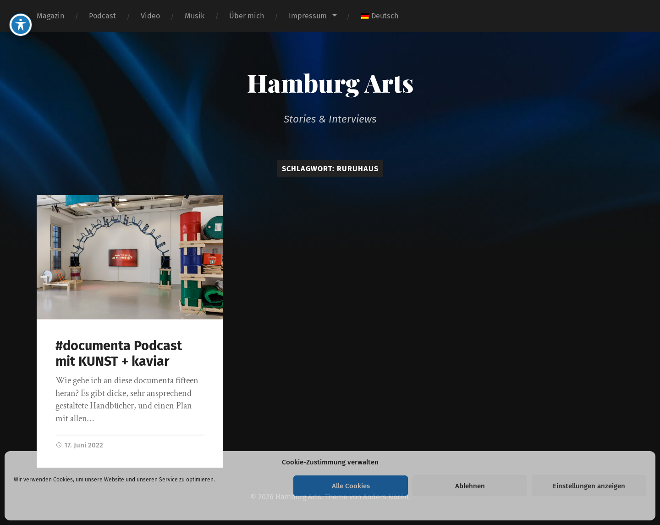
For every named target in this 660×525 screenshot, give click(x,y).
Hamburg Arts (330, 82)
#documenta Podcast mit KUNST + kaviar (118, 354)
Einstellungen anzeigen (589, 486)
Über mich (246, 15)
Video (150, 15)
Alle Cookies (351, 486)
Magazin (50, 15)
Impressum (308, 15)
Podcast (102, 15)
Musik (194, 15)
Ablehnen (470, 486)
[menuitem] (379, 16)
